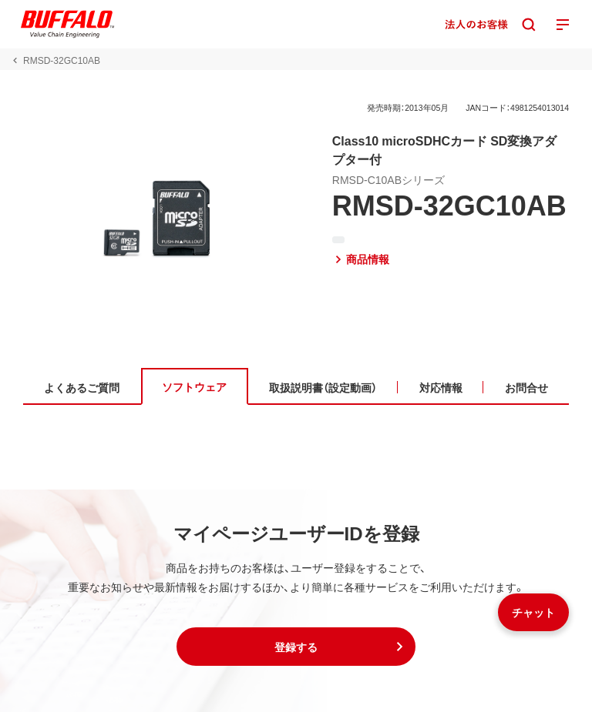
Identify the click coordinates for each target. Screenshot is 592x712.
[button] (296, 646)
